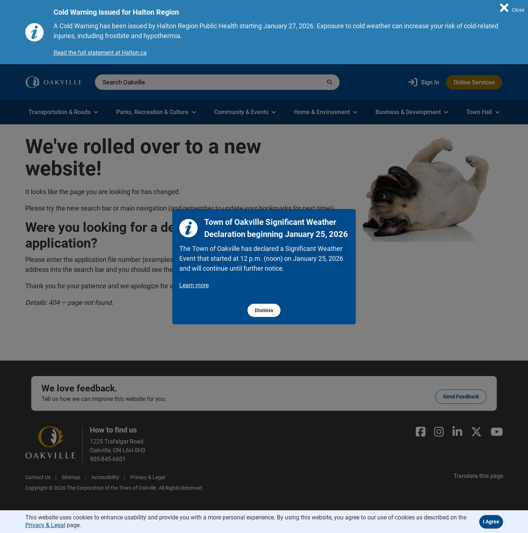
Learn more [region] (194, 285)
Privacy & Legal (45, 525)
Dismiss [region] (264, 310)
